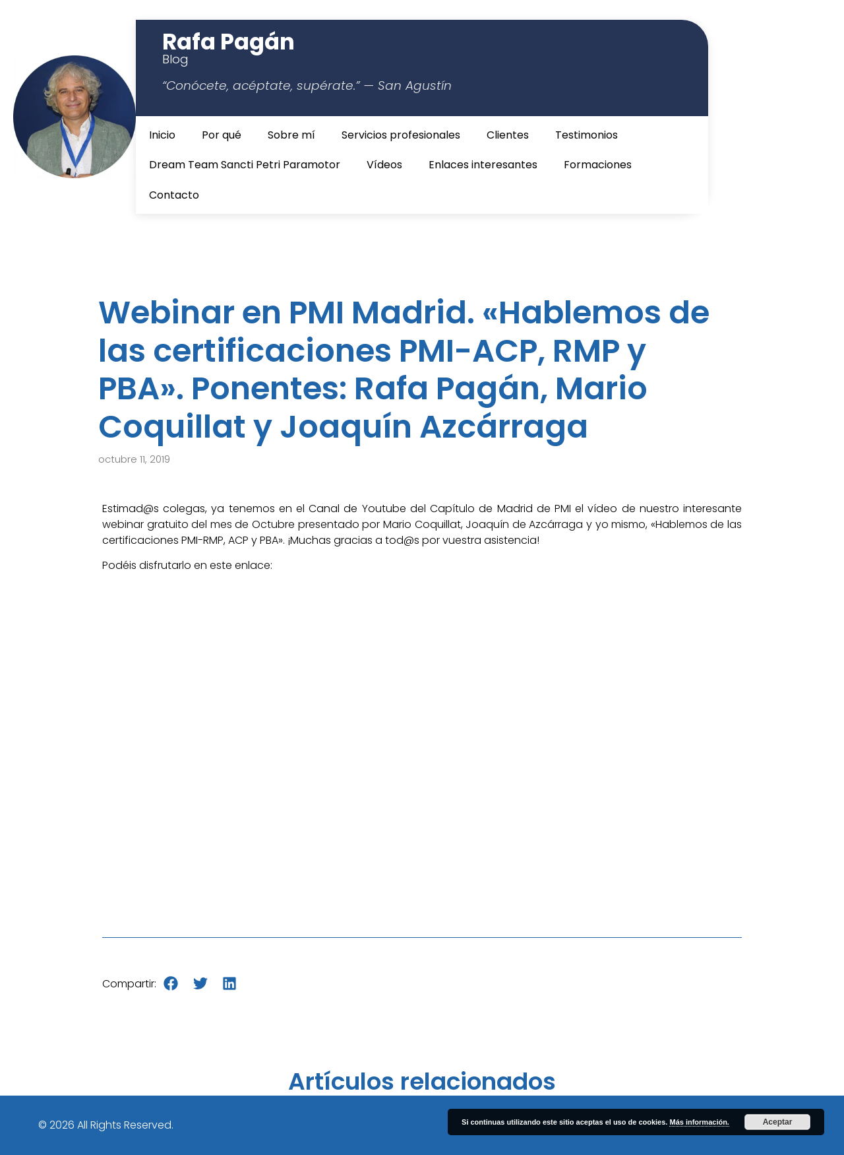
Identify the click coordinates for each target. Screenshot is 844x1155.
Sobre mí (291, 135)
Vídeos (384, 164)
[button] (171, 983)
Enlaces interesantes (483, 164)
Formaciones (598, 164)
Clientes (508, 135)
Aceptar (778, 1122)
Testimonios (586, 135)
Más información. (699, 1122)
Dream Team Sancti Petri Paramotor (244, 164)
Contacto (174, 195)
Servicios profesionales (401, 135)
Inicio (162, 135)
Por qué (221, 135)
